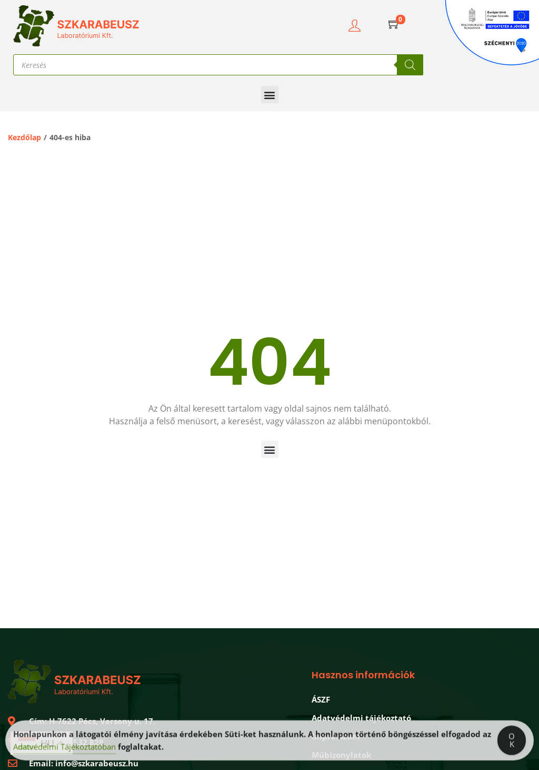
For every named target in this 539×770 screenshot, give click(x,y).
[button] (269, 94)
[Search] (410, 64)
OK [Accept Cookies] (511, 743)
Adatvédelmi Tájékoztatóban (64, 749)
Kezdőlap (24, 137)
